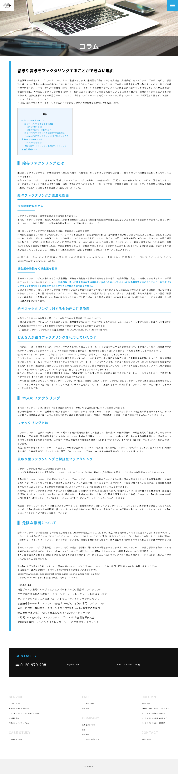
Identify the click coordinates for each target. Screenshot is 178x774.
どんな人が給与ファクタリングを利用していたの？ (46, 136)
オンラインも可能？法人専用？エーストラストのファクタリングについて (58, 598)
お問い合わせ (146, 757)
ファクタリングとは (33, 142)
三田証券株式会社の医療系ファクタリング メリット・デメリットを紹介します (62, 594)
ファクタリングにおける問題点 (153, 741)
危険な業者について (31, 149)
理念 (84, 747)
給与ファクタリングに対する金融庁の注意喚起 (44, 132)
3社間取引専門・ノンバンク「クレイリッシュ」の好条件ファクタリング (58, 622)
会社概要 (85, 752)
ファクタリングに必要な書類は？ (154, 736)
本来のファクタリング (32, 139)
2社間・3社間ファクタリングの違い (155, 726)
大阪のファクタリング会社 (19, 741)
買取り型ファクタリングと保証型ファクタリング (45, 146)
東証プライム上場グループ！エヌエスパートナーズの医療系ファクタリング (59, 589)
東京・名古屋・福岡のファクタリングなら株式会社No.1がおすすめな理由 (58, 608)
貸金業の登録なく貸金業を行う (39, 129)
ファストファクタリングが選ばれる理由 (24, 731)
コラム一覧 (145, 721)
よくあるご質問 (88, 721)
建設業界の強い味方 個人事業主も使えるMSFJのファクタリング (53, 612)
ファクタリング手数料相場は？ (153, 731)
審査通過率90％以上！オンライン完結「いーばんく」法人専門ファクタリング (61, 603)
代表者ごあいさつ (89, 743)
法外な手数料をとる (34, 127)
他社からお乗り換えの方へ (19, 726)
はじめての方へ (15, 721)
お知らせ (85, 726)
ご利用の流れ (14, 736)
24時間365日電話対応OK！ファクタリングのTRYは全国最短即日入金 (55, 617)
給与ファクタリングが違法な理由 (38, 123)
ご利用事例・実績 (15, 757)
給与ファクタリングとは (33, 120)
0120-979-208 (33, 683)
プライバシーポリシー (90, 757)
